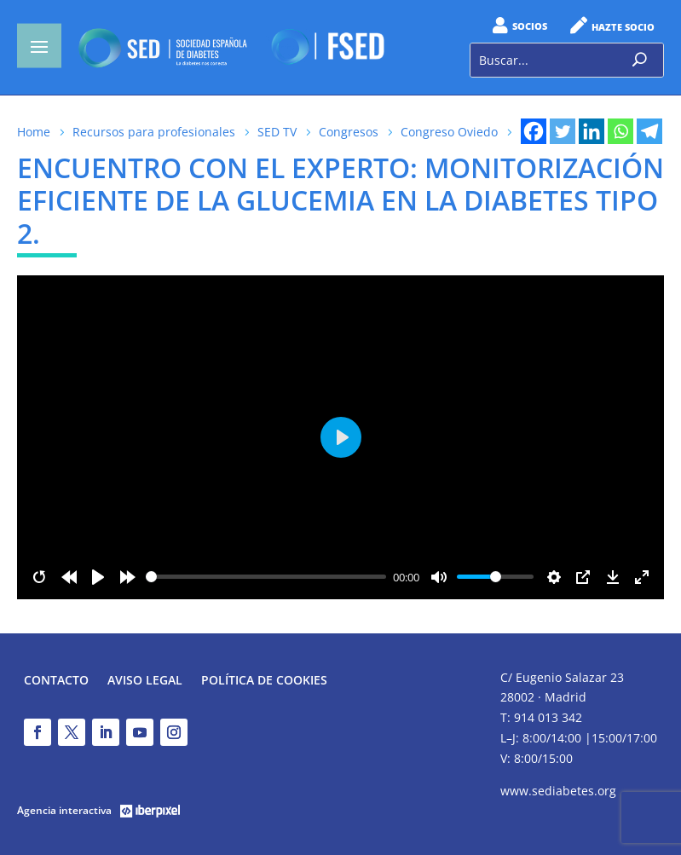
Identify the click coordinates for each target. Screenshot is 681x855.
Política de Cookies (264, 681)
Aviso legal (144, 681)
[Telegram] (649, 131)
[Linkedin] (591, 131)
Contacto (56, 681)
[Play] (98, 577)
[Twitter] (562, 131)
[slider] (266, 577)
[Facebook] (533, 131)
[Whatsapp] (620, 131)
